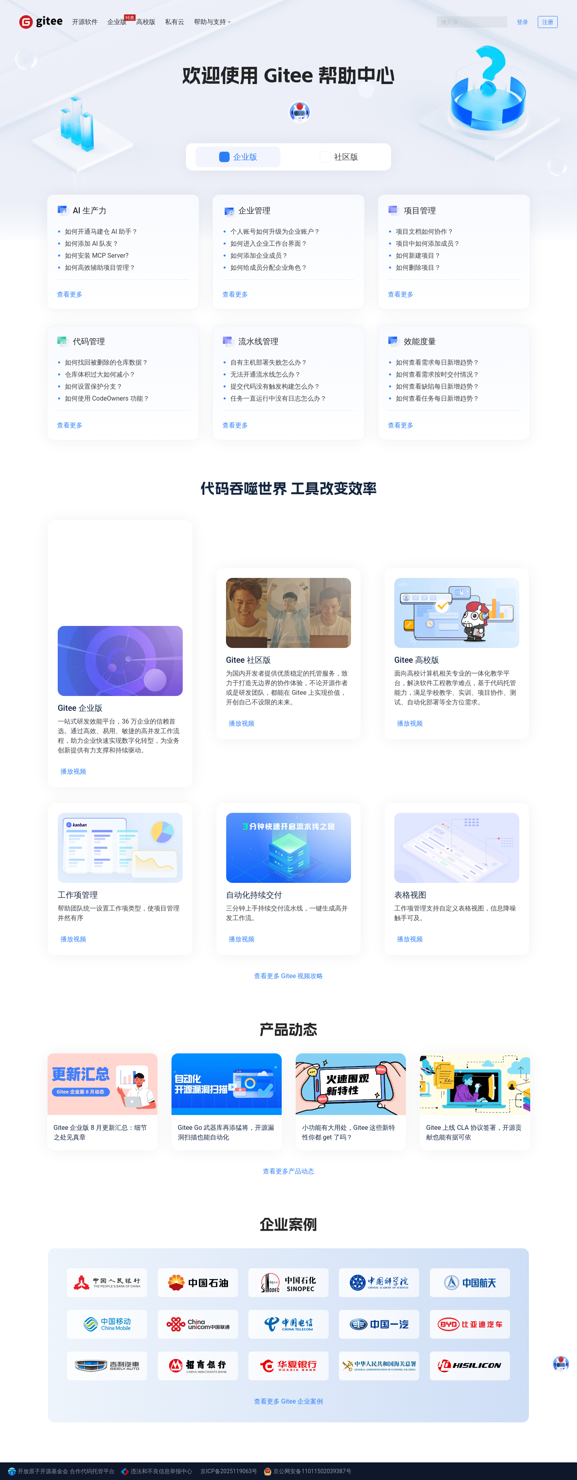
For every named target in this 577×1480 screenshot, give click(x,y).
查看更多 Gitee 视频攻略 (288, 976)
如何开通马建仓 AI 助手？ (101, 231)
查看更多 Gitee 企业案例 (288, 1401)
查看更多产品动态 (288, 1171)
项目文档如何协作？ (425, 231)
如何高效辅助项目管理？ (100, 267)
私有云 (174, 22)
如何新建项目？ (418, 255)
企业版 (117, 21)
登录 (522, 22)
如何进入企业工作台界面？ (268, 243)
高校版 (145, 22)
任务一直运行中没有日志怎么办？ (278, 398)
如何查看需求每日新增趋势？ (437, 362)
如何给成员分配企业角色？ (268, 267)
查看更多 (70, 294)
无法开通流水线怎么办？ (265, 374)
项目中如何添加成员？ (428, 243)
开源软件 (85, 22)
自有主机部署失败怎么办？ (268, 362)
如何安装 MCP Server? (97, 255)
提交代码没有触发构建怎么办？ (275, 386)
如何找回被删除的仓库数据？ (106, 362)
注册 (547, 22)
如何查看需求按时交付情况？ (437, 374)
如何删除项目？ (418, 267)
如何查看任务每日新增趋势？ (437, 398)
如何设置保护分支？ (94, 386)
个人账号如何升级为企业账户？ (275, 231)
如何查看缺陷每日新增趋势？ (437, 386)
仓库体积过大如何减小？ (100, 374)
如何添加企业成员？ (259, 255)
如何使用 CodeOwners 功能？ (107, 398)
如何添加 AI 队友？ (92, 243)
